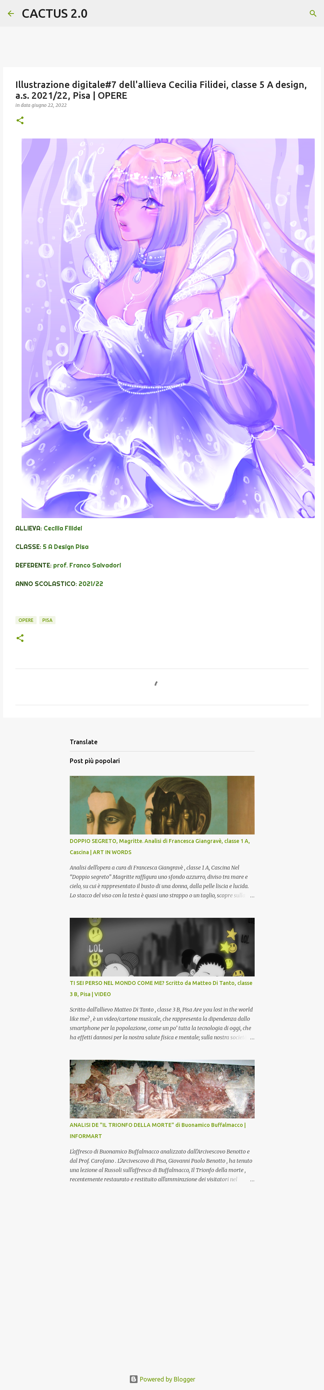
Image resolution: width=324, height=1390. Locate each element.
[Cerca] (98, 13)
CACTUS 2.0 (55, 13)
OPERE (26, 620)
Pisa (47, 620)
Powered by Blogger (162, 1379)
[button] (20, 121)
